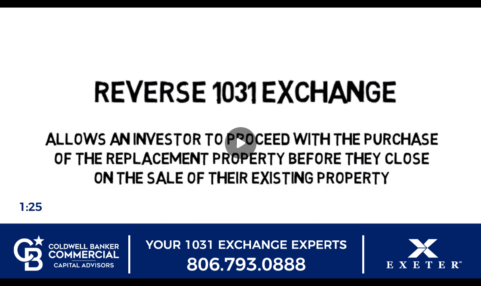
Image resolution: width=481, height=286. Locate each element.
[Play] (241, 143)
